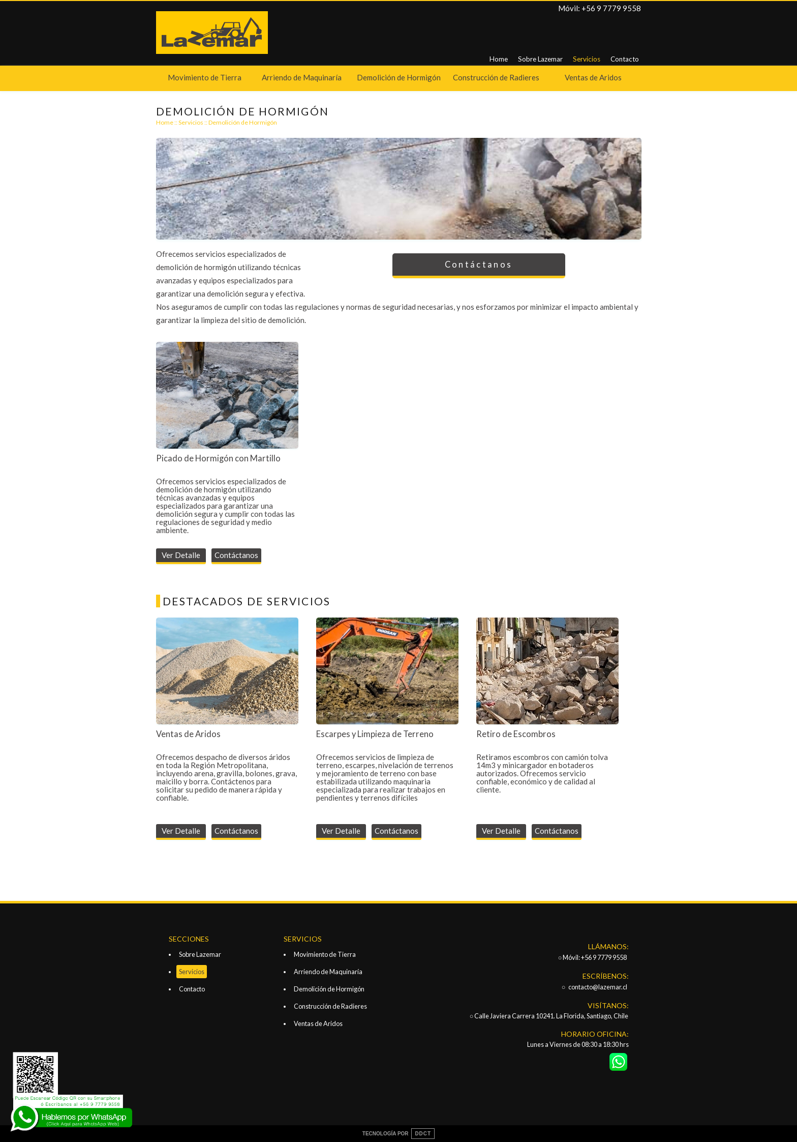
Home (498, 59)
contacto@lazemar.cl (597, 987)
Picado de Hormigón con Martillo (218, 458)
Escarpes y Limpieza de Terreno (375, 734)
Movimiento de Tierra (204, 77)
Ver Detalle (181, 555)
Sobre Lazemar (540, 59)
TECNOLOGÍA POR (398, 1133)
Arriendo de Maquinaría (302, 77)
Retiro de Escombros (516, 734)
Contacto (624, 59)
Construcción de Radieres (496, 77)
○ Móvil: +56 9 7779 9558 (592, 957)
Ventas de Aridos (593, 77)
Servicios (586, 59)
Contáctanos (478, 264)
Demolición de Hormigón (399, 77)
